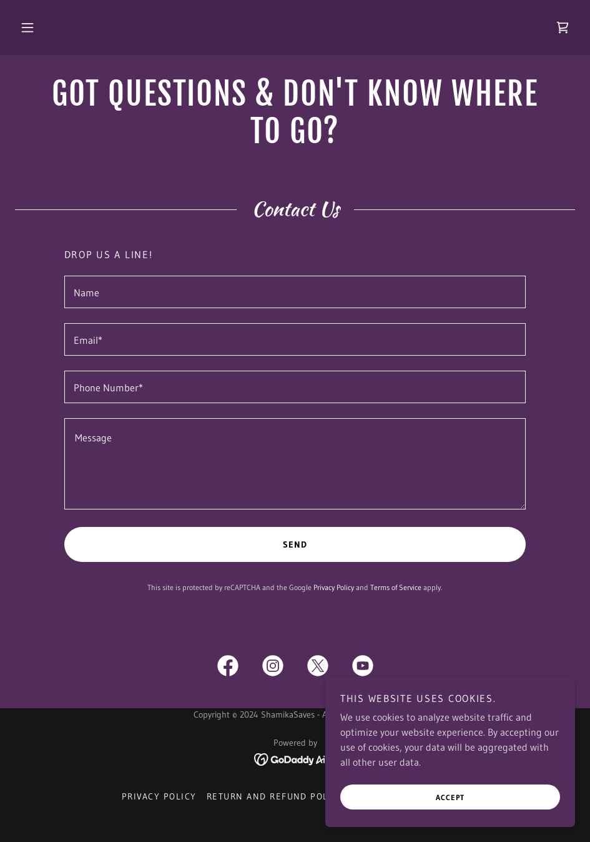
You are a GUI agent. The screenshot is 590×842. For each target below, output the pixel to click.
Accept (450, 797)
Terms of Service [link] (395, 587)
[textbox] (295, 292)
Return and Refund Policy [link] (275, 796)
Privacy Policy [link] (333, 587)
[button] (27, 27)
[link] (562, 27)
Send (295, 544)
